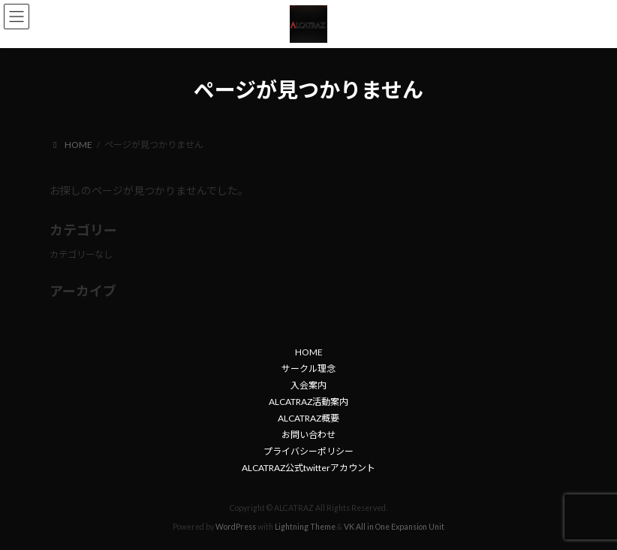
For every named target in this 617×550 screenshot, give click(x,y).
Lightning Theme (305, 526)
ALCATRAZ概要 (308, 418)
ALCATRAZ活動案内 (308, 401)
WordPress (235, 526)
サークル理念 (308, 368)
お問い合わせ (308, 434)
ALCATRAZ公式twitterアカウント (308, 467)
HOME (309, 352)
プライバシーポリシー (308, 451)
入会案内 (308, 385)
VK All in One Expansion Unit (394, 526)
